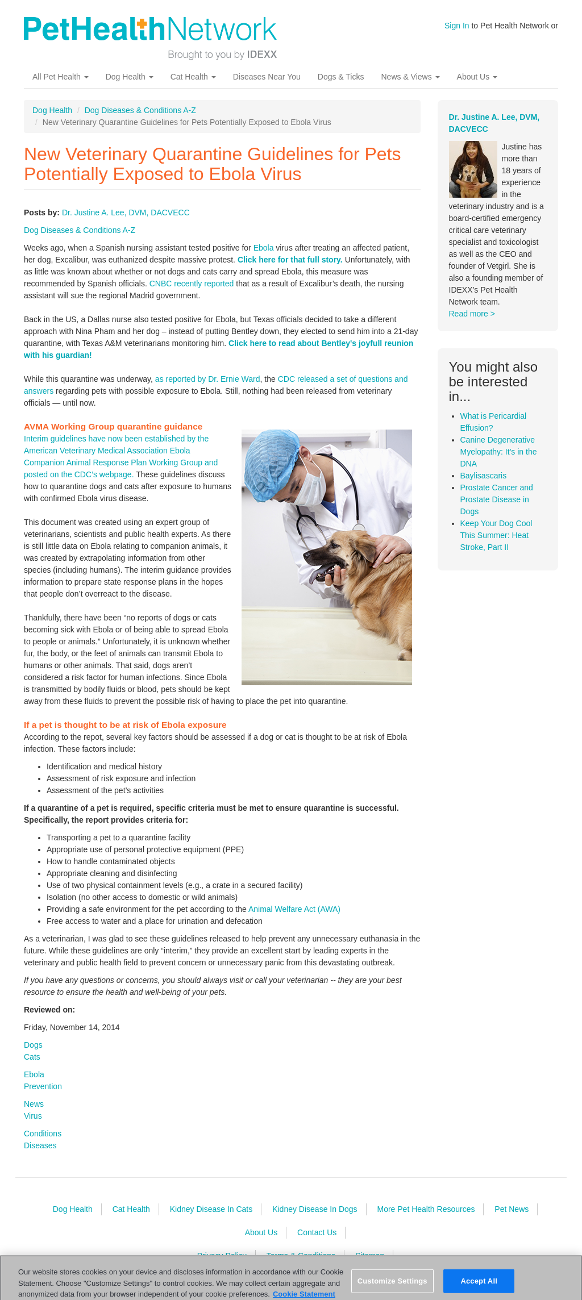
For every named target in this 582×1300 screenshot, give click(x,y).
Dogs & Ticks (341, 76)
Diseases (40, 1145)
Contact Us (316, 1232)
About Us (477, 76)
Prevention (43, 1086)
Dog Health (129, 76)
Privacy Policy (222, 1255)
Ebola (263, 247)
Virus (33, 1115)
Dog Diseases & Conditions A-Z (140, 110)
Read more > (472, 313)
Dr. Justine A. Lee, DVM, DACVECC (126, 212)
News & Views (410, 76)
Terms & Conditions (301, 1255)
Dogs (33, 1044)
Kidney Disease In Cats (211, 1209)
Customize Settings (392, 1286)
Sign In (456, 25)
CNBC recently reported (191, 283)
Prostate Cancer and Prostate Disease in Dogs (496, 499)
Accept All (478, 1286)
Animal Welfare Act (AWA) (294, 909)
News (34, 1104)
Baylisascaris (483, 475)
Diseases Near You (267, 76)
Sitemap (369, 1255)
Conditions (42, 1133)
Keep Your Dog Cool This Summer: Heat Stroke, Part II (496, 535)
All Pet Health (60, 76)
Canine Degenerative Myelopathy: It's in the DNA (498, 451)
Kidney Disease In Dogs (314, 1209)
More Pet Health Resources (426, 1209)
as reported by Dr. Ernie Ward (207, 379)
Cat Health (193, 76)
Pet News (511, 1209)
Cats (32, 1056)
